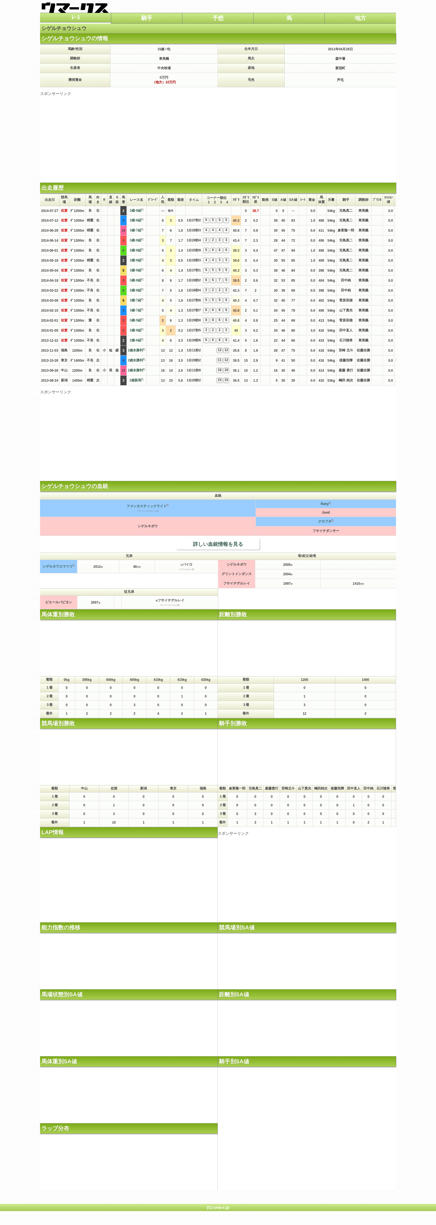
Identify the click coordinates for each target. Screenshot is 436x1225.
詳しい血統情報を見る (218, 544)
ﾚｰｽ (75, 17)
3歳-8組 (135, 210)
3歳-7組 (135, 230)
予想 (218, 18)
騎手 (146, 18)
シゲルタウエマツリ (58, 566)
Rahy (325, 504)
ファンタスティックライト (147, 506)
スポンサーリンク (55, 93)
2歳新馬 (136, 380)
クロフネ (324, 521)
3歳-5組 (135, 320)
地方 (360, 18)
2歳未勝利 (135, 350)
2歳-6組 (135, 340)
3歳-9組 (135, 240)
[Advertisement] (218, 135)
